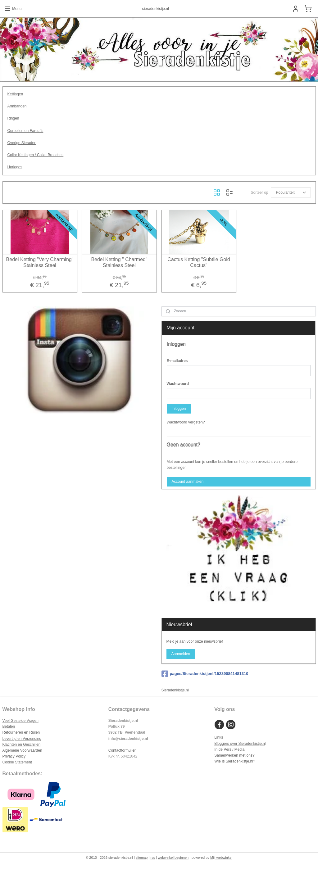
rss (152, 857)
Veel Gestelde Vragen (20, 720)
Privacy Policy (14, 756)
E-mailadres (177, 361)
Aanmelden (180, 654)
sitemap (142, 857)
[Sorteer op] (291, 192)
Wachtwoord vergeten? (186, 422)
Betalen (8, 726)
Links (218, 737)
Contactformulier (122, 750)
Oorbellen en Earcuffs (25, 130)
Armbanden (17, 106)
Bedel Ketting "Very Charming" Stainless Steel (40, 262)
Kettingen (15, 94)
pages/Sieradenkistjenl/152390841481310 (204, 673)
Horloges (14, 167)
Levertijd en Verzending (21, 738)
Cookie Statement (17, 762)
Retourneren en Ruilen (21, 732)
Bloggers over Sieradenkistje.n (239, 743)
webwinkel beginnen (173, 857)
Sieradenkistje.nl (175, 690)
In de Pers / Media (229, 749)
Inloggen (178, 408)
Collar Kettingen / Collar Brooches (35, 155)
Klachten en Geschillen (21, 744)
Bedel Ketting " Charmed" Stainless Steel (119, 262)
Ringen (13, 118)
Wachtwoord (178, 384)
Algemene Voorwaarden (22, 750)
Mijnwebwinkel (221, 857)
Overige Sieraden (21, 142)
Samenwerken (226, 755)
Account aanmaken (187, 481)
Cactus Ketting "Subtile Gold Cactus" (198, 262)
